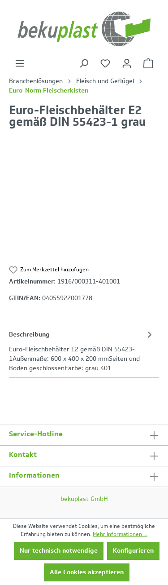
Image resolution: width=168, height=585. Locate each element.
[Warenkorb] (148, 63)
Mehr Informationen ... (120, 534)
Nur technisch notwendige (59, 550)
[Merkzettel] (105, 63)
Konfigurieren (133, 550)
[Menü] (19, 63)
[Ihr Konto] (127, 63)
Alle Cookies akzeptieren (87, 572)
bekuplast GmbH (84, 499)
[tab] (82, 350)
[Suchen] (84, 63)
